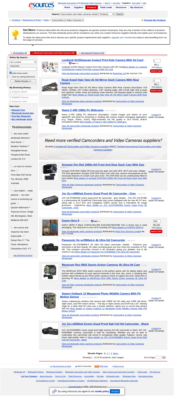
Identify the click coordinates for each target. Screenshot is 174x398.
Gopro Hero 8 (70, 220)
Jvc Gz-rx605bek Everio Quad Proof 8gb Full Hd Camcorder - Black (105, 323)
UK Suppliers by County (45, 381)
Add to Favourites (84, 366)
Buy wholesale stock (22, 119)
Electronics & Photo (32, 20)
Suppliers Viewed (20, 97)
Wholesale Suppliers (54, 372)
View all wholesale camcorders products (80, 73)
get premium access (23, 255)
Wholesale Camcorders (67, 3)
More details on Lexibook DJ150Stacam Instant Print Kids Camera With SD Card (104, 68)
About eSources (46, 376)
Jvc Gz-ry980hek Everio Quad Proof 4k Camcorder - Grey (99, 193)
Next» (115, 353)
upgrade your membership (123, 37)
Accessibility (89, 376)
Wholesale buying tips (23, 113)
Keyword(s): (15, 66)
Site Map (100, 376)
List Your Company (29, 376)
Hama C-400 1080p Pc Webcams (83, 110)
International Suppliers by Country (71, 381)
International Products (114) (92, 53)
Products (91, 7)
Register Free (18, 110)
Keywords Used (19, 101)
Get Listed (136, 3)
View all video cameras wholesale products (82, 184)
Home (67, 7)
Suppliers (78, 7)
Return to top (119, 366)
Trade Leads (106, 7)
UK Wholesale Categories (97, 381)
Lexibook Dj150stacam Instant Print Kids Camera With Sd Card (102, 60)
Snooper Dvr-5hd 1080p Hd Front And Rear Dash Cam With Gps (103, 164)
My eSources (136, 7)
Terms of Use (60, 376)
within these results (20, 73)
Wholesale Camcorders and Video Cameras (82, 372)
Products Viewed (19, 92)
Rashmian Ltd (119, 73)
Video (46, 20)
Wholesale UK (19, 372)
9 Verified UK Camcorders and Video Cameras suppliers (81, 146)
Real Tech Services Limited (128, 231)
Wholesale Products (36, 372)
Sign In (107, 3)
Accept (114, 391)
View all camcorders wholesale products (80, 126)
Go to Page (149, 357)
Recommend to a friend (61, 366)
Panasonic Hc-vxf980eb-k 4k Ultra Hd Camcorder (93, 240)
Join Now (116, 3)
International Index (145, 376)
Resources (121, 7)
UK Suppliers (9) (20, 53)
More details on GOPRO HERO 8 (127, 227)
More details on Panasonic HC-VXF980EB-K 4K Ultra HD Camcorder (107, 252)
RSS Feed (103, 366)
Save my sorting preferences (23, 77)
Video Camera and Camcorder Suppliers (118, 372)
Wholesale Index (113, 376)
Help (144, 3)
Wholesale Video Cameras (91, 3)
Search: (56, 14)
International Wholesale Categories (124, 381)
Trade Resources (75, 376)
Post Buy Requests (21, 116)
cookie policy (102, 391)
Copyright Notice (75, 387)
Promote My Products (155, 20)
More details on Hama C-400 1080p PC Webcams (103, 122)
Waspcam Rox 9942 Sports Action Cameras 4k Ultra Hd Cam (101, 264)
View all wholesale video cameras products (82, 101)
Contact (155, 115)
